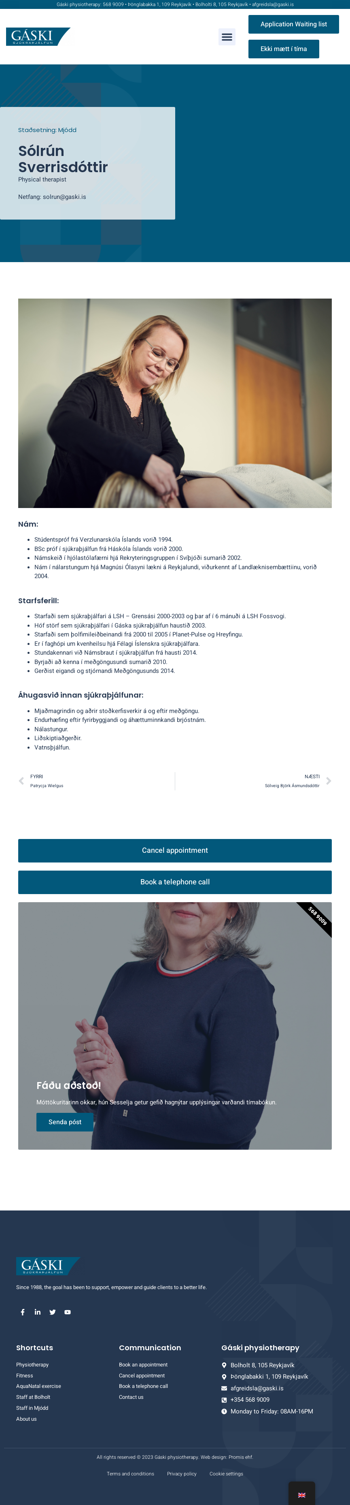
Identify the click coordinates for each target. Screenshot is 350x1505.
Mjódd (67, 130)
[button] (226, 36)
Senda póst (65, 1122)
